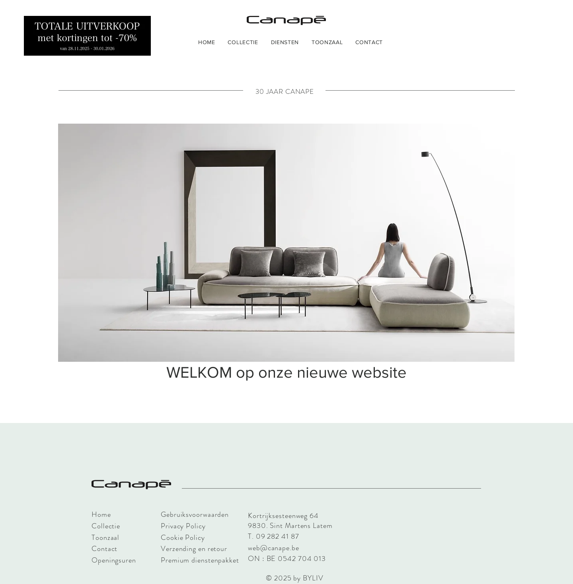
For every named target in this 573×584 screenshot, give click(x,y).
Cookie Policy (183, 537)
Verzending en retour (194, 548)
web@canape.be (273, 548)
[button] (243, 42)
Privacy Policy (183, 526)
